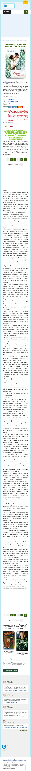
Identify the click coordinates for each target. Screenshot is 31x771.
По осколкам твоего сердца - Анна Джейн (14, 717)
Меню (6, 12)
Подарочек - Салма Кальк (10, 702)
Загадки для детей (22, 760)
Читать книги (11, 101)
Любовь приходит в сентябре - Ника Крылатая (15, 690)
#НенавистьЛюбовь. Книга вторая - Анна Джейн (15, 727)
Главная (4, 759)
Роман (7, 82)
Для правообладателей (13, 759)
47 (22, 159)
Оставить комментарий (10, 670)
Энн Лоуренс (11, 99)
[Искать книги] (26, 12)
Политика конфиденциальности (10, 760)
